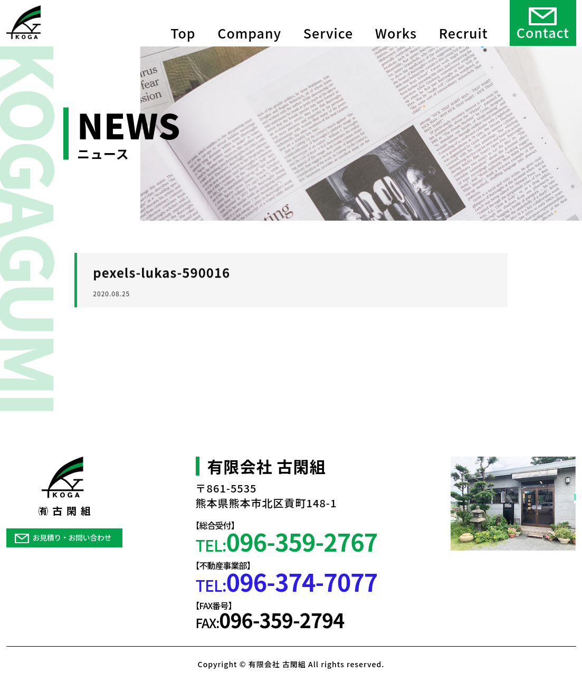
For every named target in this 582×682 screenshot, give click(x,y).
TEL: (287, 541)
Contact (543, 22)
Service (328, 21)
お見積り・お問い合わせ (63, 537)
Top (182, 21)
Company (249, 21)
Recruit (463, 21)
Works (396, 21)
